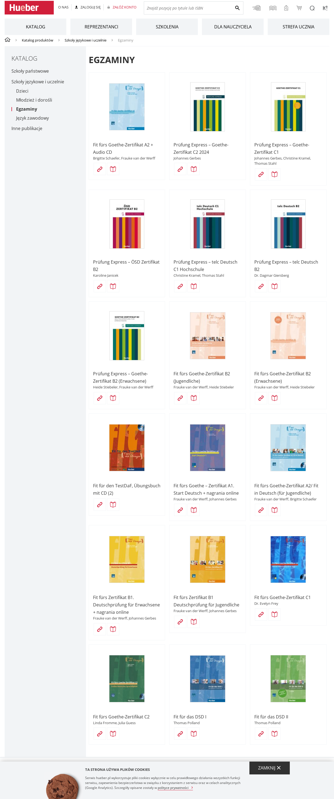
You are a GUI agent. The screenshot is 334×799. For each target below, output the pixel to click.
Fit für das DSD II (271, 717)
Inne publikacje (26, 128)
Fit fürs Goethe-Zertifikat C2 (121, 717)
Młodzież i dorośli (34, 100)
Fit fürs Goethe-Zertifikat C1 (282, 597)
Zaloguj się (90, 7)
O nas (63, 7)
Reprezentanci (101, 27)
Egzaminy (26, 109)
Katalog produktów (37, 40)
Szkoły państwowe (30, 71)
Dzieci (22, 91)
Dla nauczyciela (233, 27)
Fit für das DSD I (190, 717)
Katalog (35, 27)
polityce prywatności (173, 787)
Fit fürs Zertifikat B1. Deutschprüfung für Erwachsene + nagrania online (126, 604)
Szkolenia (167, 27)
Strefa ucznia (298, 27)
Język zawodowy (32, 118)
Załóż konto (124, 7)
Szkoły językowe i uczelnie (85, 40)
